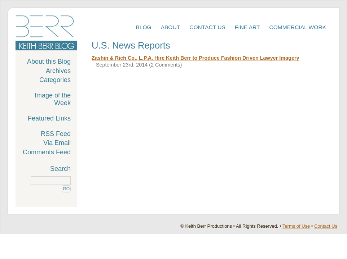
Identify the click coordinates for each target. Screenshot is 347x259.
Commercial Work (297, 27)
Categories (55, 79)
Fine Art (247, 27)
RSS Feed (56, 133)
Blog (143, 27)
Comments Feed (47, 152)
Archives (58, 70)
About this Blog (49, 61)
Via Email (57, 142)
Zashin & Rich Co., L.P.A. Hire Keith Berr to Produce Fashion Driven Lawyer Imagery (195, 58)
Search (60, 168)
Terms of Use (296, 226)
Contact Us (207, 27)
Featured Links (49, 118)
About (170, 27)
